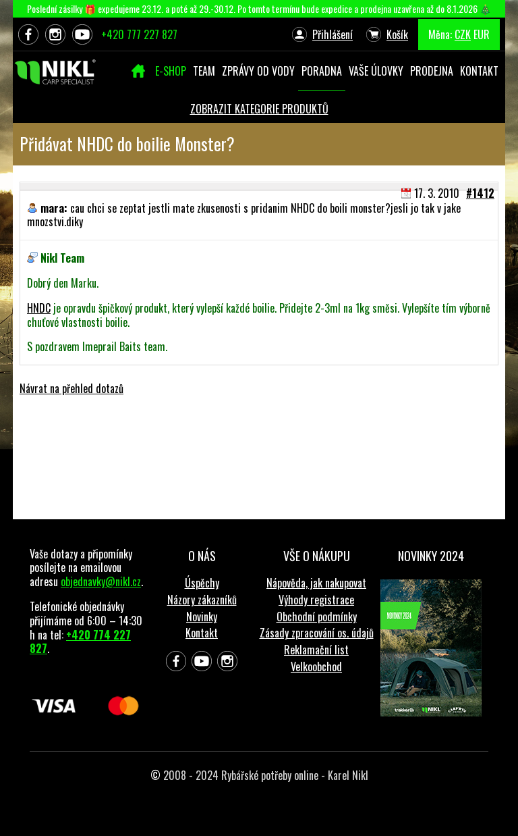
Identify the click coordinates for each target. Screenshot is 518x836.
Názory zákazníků (202, 600)
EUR (481, 34)
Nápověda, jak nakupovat (316, 583)
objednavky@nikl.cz (101, 581)
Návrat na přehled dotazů (71, 388)
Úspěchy (202, 583)
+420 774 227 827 (80, 642)
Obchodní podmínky (317, 616)
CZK (463, 34)
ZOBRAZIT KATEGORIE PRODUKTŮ (259, 109)
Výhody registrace (316, 600)
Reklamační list (316, 650)
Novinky (201, 616)
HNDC (39, 308)
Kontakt (201, 633)
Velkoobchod (316, 666)
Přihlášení (332, 34)
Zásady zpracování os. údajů (317, 633)
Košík (397, 34)
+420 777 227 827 (139, 34)
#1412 (480, 193)
